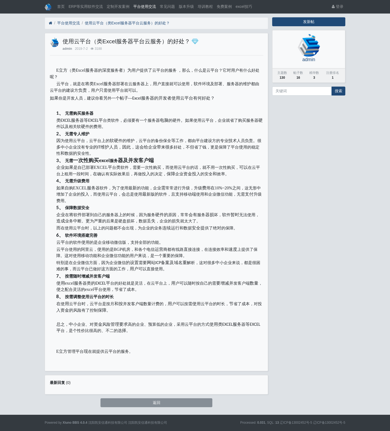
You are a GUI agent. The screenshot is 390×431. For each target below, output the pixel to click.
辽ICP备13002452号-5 (329, 423)
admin (67, 49)
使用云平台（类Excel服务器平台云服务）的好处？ (127, 23)
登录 (337, 6)
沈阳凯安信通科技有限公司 (147, 423)
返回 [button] (156, 402)
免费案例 (224, 6)
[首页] (50, 23)
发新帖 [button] (308, 21)
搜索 (338, 91)
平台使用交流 (144, 6)
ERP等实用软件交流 (86, 6)
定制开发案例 (118, 6)
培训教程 (205, 6)
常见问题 (167, 6)
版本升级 (186, 6)
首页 (61, 6)
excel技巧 (244, 6)
